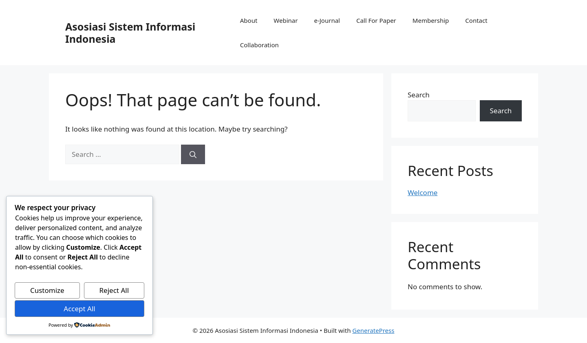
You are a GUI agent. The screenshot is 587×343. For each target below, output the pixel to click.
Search (419, 94)
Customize (47, 290)
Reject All (114, 290)
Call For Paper (376, 20)
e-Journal (327, 20)
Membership (431, 20)
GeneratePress (373, 330)
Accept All (79, 308)
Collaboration (259, 45)
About (249, 20)
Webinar (286, 20)
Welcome (422, 192)
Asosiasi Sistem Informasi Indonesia (130, 33)
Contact (476, 20)
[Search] (193, 154)
